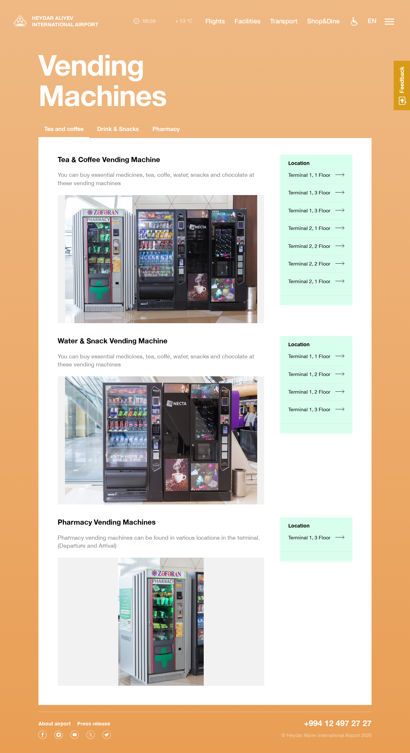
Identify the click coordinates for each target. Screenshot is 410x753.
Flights (215, 21)
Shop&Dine (323, 21)
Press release (93, 723)
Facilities (247, 21)
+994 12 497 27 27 (338, 722)
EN (372, 21)
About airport (54, 723)
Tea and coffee (64, 129)
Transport (284, 21)
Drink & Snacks (118, 129)
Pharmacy (166, 129)
